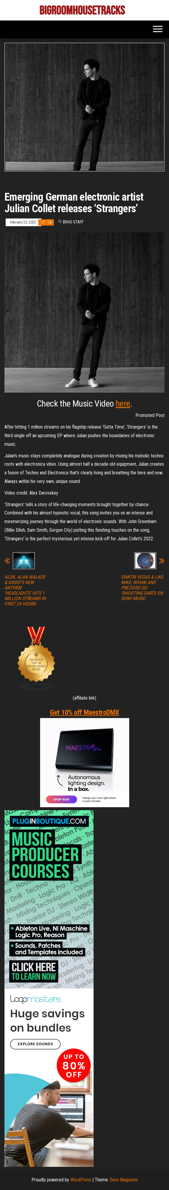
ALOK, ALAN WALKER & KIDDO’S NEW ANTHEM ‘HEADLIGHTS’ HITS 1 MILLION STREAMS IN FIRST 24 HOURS (25, 590)
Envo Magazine (124, 1180)
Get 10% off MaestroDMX (84, 712)
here (123, 403)
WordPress (80, 1180)
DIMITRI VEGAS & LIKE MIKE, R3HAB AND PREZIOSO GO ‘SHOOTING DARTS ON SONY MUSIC (142, 587)
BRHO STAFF (73, 222)
